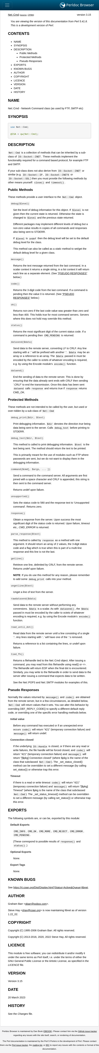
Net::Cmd (13, 14)
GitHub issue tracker (87, 1031)
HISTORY (19, 92)
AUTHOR (19, 72)
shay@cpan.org (31, 910)
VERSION (19, 84)
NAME (17, 41)
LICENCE (19, 80)
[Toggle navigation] (7, 5)
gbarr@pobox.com (36, 903)
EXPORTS (20, 64)
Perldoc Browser (77, 5)
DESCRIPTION (22, 49)
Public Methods (28, 53)
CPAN (30, 15)
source (23, 15)
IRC (47, 1045)
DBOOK (47, 1031)
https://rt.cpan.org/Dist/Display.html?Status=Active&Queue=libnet (50, 887)
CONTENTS (18, 33)
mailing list (37, 1045)
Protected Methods (30, 57)
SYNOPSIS (20, 45)
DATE (17, 88)
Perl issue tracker (20, 1045)
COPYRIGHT (21, 76)
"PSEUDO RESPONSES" (72, 273)
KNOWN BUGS (23, 68)
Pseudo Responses (30, 61)
